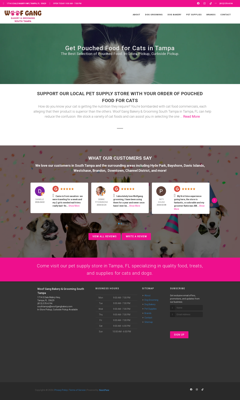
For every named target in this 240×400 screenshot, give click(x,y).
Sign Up (179, 334)
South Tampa (85, 165)
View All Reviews (104, 236)
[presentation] (186, 323)
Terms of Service (77, 390)
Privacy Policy (61, 390)
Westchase (82, 170)
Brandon (99, 170)
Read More (191, 116)
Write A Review (136, 236)
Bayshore (175, 165)
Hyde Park (158, 165)
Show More (74, 206)
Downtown (116, 170)
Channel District (137, 170)
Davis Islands (194, 165)
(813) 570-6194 (44, 303)
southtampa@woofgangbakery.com (54, 306)
